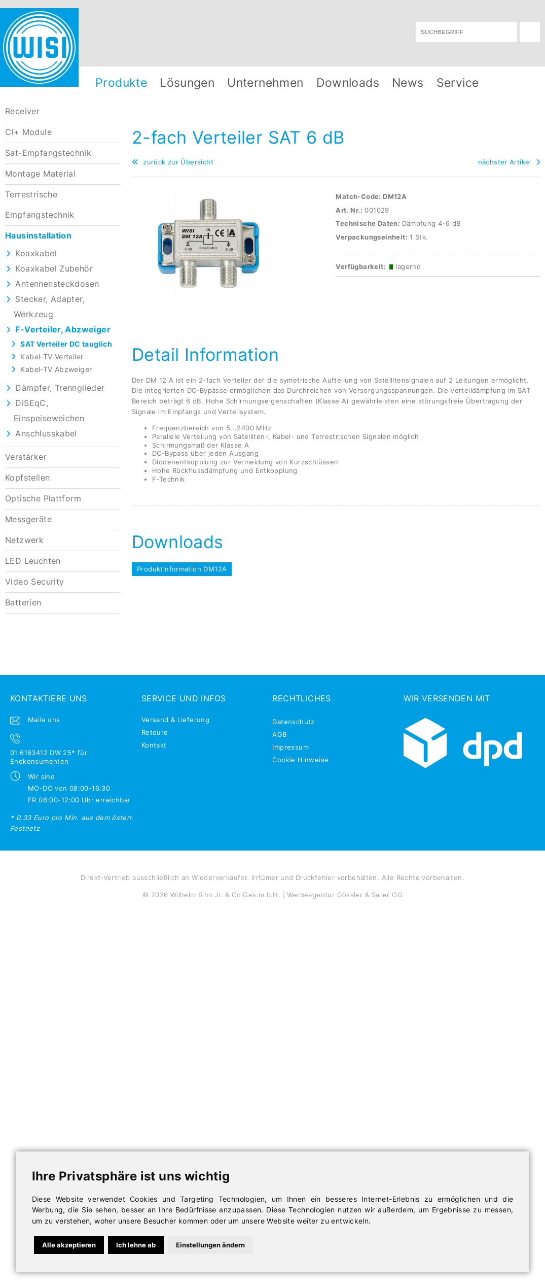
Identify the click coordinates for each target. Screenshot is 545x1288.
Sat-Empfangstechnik (48, 153)
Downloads (348, 82)
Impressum (290, 747)
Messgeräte (28, 519)
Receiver (22, 111)
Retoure (154, 732)
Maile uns (44, 720)
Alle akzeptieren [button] (69, 1245)
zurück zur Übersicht (172, 162)
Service (458, 82)
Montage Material (40, 174)
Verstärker (26, 457)
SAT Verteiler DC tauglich (66, 344)
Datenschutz (293, 722)
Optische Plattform (43, 498)
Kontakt (154, 745)
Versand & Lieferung (175, 720)
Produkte (121, 82)
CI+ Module (28, 132)
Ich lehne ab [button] (136, 1245)
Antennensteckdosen (57, 284)
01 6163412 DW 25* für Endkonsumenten (48, 757)
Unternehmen (265, 82)
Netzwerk (24, 540)
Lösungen (187, 82)
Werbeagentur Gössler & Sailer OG (344, 895)
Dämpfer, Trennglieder (59, 388)
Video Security (34, 582)
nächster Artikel (509, 162)
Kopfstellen (27, 478)
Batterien (23, 602)
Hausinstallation (38, 236)
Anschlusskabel (46, 433)
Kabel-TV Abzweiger (56, 369)
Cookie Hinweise (300, 760)
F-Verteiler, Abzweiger (63, 329)
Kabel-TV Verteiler (51, 356)
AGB (279, 734)
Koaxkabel (36, 253)
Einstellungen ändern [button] (210, 1245)
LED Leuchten (33, 561)
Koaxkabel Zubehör (54, 269)
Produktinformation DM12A (182, 569)
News (408, 82)
